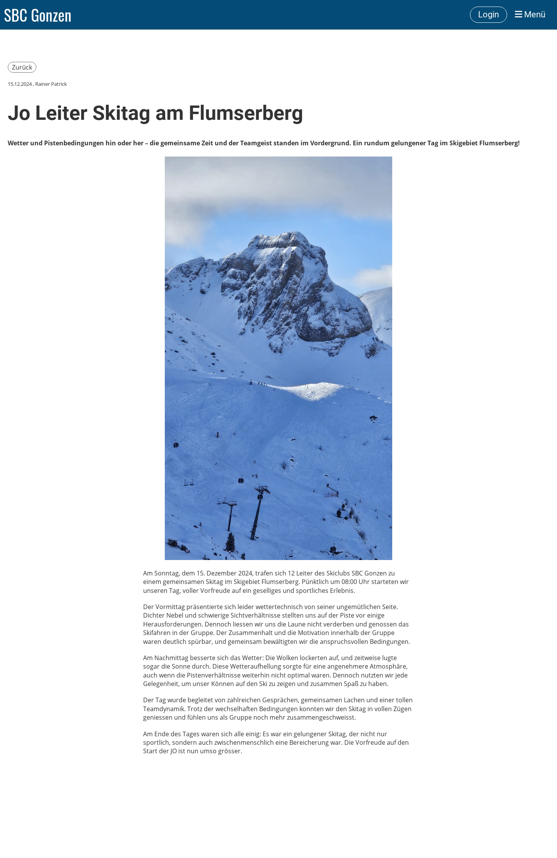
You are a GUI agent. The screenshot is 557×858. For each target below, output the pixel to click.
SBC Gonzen (38, 15)
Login (488, 14)
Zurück (22, 67)
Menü (530, 14)
